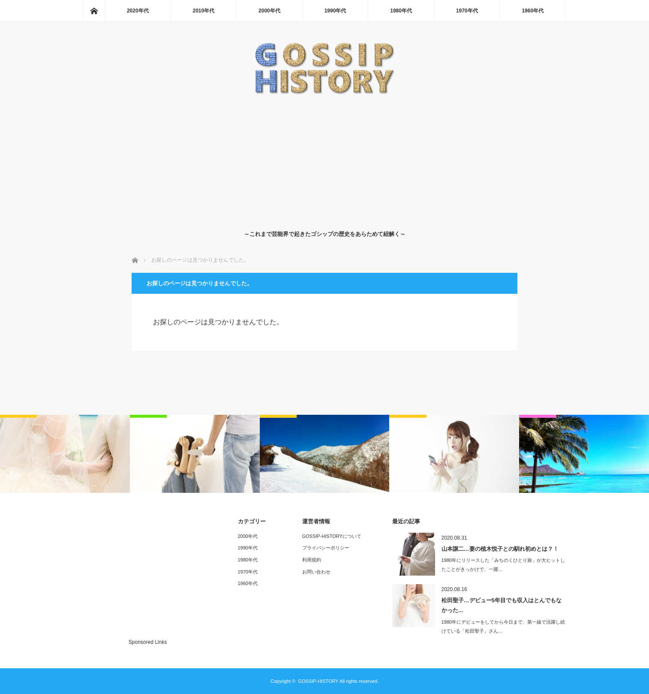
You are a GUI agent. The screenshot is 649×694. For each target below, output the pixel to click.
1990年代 (335, 11)
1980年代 (401, 11)
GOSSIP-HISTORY (318, 681)
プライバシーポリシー (325, 547)
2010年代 (204, 11)
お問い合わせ (316, 571)
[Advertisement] (325, 160)
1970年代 (467, 11)
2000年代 (269, 11)
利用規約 (311, 559)
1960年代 (533, 11)
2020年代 (138, 11)
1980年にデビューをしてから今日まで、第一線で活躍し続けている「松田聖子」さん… (503, 626)
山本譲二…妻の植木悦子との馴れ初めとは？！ (500, 549)
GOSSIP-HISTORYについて (331, 536)
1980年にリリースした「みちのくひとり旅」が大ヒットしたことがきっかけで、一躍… (503, 565)
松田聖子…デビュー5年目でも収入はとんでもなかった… (502, 605)
